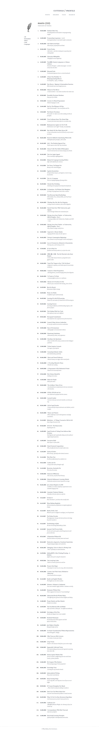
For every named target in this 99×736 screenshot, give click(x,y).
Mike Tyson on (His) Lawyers (55, 636)
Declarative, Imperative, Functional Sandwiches (60, 542)
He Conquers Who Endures (54, 662)
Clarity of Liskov (51, 451)
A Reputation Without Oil (54, 536)
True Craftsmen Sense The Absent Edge (57, 119)
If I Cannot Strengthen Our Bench (56, 686)
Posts (47, 15)
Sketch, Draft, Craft (52, 510)
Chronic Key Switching (53, 184)
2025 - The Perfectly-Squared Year (56, 143)
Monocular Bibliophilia (53, 56)
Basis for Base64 (51, 287)
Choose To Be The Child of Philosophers (58, 149)
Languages (27, 44)
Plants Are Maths (52, 293)
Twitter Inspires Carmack (54, 346)
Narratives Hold (51, 440)
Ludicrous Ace (51, 702)
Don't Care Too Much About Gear (56, 691)
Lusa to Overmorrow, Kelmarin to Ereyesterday (60, 243)
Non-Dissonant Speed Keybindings (56, 195)
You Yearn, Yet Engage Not (54, 165)
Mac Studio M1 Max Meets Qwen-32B (57, 130)
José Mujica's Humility (53, 625)
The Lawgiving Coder (53, 560)
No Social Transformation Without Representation (60, 630)
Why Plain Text (51, 457)
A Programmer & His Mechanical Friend (58, 368)
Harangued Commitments (54, 317)
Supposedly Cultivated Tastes (55, 647)
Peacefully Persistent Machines (55, 95)
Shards (56, 15)
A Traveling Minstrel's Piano (55, 363)
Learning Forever (52, 304)
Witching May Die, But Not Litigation (57, 202)
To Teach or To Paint (53, 276)
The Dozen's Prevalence (53, 112)
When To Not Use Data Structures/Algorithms (59, 697)
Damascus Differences (53, 473)
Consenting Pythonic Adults (54, 352)
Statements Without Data (53, 590)
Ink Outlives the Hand (53, 43)
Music (26, 40)
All (25, 37)
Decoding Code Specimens (54, 339)
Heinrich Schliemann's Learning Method (58, 479)
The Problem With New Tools (55, 311)
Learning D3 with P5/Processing (56, 298)
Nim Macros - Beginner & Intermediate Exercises (60, 84)
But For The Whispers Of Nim (55, 106)
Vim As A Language (52, 178)
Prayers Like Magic (52, 566)
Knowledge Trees (52, 667)
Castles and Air (51, 462)
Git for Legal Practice (53, 405)
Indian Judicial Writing (53, 673)
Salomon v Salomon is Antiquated (56, 584)
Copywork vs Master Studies (55, 232)
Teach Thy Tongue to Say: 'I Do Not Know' (58, 263)
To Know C (50, 497)
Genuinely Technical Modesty (55, 492)
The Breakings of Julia (53, 523)
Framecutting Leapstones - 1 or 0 (56, 38)
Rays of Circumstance (53, 328)
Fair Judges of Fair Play (53, 612)
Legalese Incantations (53, 171)
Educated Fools (51, 71)
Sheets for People (51, 379)
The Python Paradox (52, 516)
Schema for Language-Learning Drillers (57, 160)
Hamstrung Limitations (53, 333)
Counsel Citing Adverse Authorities (56, 322)
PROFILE (70, 10)
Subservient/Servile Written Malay (56, 595)
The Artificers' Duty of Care (54, 385)
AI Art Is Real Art (52, 248)
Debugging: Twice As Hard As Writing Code (59, 547)
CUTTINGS (58, 10)
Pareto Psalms (51, 49)
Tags (64, 15)
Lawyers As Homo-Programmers (56, 101)
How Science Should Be (53, 374)
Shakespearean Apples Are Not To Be (57, 125)
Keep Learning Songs (52, 678)
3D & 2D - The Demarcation (54, 425)
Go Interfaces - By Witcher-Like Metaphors (58, 189)
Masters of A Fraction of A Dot (55, 282)
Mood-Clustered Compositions (55, 446)
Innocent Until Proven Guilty (54, 529)
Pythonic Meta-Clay (52, 30)
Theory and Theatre (52, 413)
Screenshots (27, 38)
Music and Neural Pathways (55, 357)
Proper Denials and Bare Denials (56, 601)
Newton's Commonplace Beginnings (56, 237)
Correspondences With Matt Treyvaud (57, 710)
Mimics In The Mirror (53, 90)
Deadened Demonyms (52, 617)
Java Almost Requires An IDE (55, 485)
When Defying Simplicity (53, 503)
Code (25, 42)
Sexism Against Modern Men (55, 654)
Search (72, 15)
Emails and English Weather (54, 579)
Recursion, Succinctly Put (54, 468)
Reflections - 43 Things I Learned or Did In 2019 (60, 420)
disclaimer (54, 729)
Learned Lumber (51, 398)
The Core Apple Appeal (53, 154)
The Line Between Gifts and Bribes (56, 606)
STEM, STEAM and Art (54, 392)
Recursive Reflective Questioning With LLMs (59, 138)
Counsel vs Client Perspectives (55, 270)
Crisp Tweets (50, 641)
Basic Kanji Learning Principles (55, 715)
